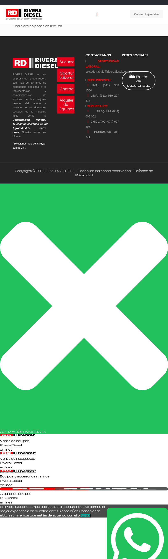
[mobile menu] (97, 14)
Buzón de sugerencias (138, 81)
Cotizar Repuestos (146, 14)
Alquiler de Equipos (67, 104)
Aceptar (85, 515)
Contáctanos (72, 88)
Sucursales (70, 61)
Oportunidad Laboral (71, 75)
